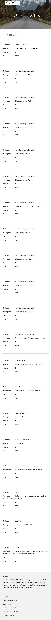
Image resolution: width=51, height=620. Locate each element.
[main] (25, 14)
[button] (2, 3)
